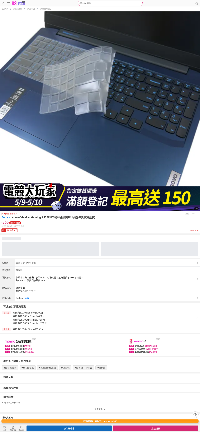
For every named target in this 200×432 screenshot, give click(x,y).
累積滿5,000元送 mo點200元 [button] (28, 312)
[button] (100, 229)
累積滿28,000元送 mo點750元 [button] (29, 319)
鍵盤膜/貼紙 (45, 8)
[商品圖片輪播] (100, 111)
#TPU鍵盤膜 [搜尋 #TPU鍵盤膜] (28, 367)
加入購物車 (69, 428)
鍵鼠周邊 (31, 8)
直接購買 (155, 428)
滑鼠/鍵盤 (17, 8)
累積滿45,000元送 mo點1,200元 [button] (30, 323)
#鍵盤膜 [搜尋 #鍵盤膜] (101, 367)
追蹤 (27, 297)
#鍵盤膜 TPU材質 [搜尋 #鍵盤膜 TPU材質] (83, 367)
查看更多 (100, 409)
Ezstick (5, 217)
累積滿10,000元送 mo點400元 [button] (29, 316)
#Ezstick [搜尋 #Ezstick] (65, 367)
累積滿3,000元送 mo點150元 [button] (28, 329)
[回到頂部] (195, 414)
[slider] (100, 345)
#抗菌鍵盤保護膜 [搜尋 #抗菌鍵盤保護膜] (47, 367)
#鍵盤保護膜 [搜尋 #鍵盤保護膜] (10, 367)
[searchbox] (110, 3)
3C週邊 (5, 8)
